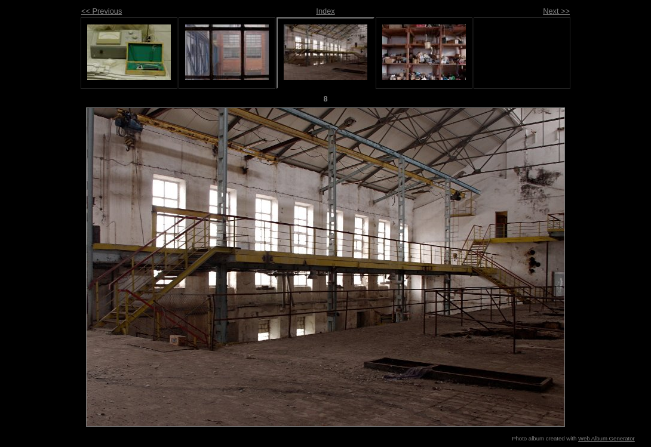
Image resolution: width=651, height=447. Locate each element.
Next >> (556, 11)
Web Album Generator (606, 438)
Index (325, 11)
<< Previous (101, 11)
